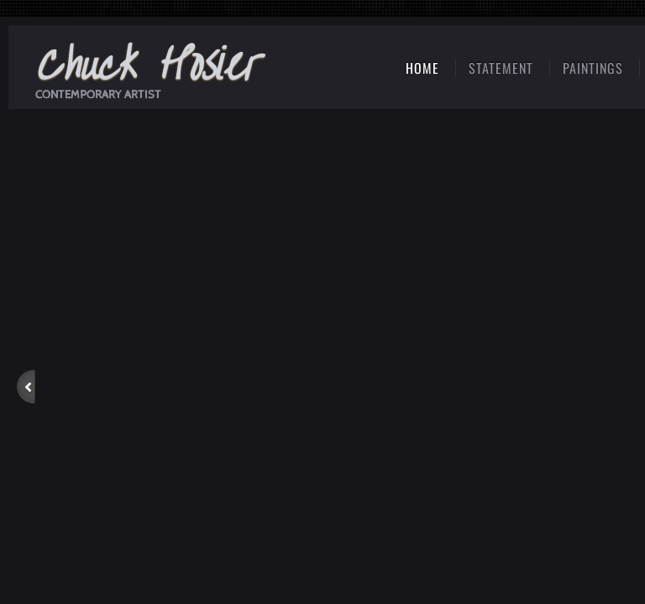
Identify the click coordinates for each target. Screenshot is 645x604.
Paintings (593, 68)
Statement (501, 68)
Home (422, 68)
